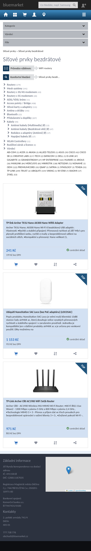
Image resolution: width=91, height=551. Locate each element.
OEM (12, 167)
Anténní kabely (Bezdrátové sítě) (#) (32, 129)
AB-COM (13, 152)
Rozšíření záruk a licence (21, 144)
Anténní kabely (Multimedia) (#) (30, 125)
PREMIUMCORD (28, 167)
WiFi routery (45, 68)
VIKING (52, 170)
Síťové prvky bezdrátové (30, 51)
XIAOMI (75, 170)
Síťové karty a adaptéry (22, 107)
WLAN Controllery (18, 141)
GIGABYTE (14, 159)
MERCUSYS (33, 163)
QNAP (44, 167)
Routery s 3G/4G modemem (24, 92)
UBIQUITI (38, 170)
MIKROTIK (49, 163)
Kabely (12, 121)
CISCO (74, 152)
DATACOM (51, 155)
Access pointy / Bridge (21, 103)
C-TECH (37, 155)
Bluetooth (14, 114)
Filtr (45, 42)
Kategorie (45, 25)
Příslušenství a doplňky (22, 117)
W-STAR (63, 170)
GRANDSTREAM (31, 159)
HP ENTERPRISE (53, 159)
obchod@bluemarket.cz (15, 536)
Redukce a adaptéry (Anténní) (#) (30, 132)
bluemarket (13, 5)
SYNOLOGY (67, 167)
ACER (24, 152)
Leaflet (69, 490)
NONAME (78, 163)
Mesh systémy (17, 88)
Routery (14, 84)
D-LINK (72, 155)
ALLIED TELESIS (48, 152)
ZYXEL (12, 174)
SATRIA (54, 167)
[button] (68, 470)
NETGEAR (65, 163)
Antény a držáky (18, 110)
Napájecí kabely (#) (23, 136)
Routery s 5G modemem (22, 95)
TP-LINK (13, 170)
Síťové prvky (9, 51)
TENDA (80, 167)
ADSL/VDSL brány (18, 99)
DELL (62, 155)
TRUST (25, 170)
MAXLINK (18, 163)
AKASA (34, 152)
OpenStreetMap (80, 490)
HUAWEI (70, 159)
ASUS (63, 152)
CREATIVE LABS (22, 155)
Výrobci (45, 34)
